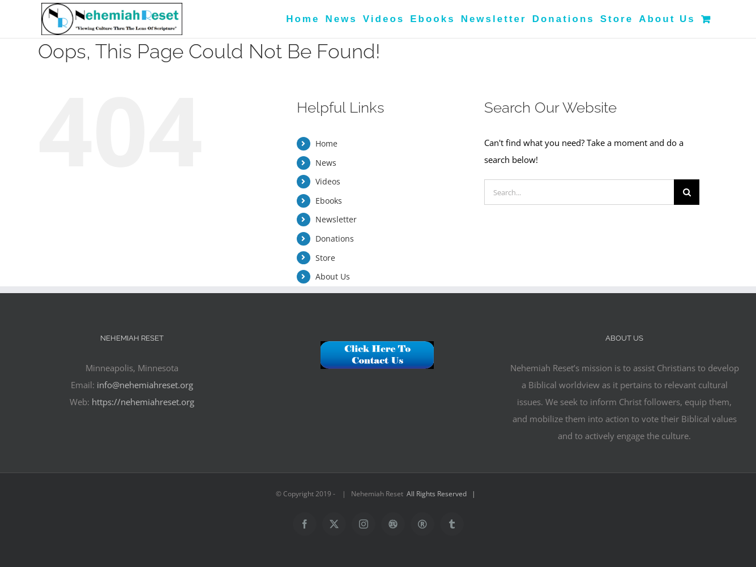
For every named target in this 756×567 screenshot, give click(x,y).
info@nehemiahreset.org (145, 384)
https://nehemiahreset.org (143, 401)
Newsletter (336, 219)
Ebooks (328, 200)
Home (326, 143)
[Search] (686, 192)
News (325, 162)
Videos (327, 181)
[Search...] (579, 192)
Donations (334, 238)
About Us (332, 276)
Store (325, 257)
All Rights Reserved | (443, 494)
